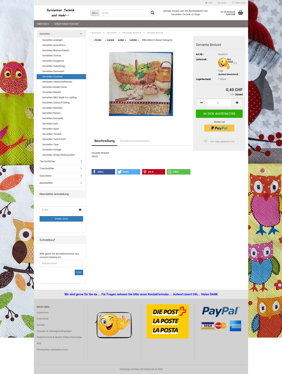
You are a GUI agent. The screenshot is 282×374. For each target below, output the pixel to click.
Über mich (43, 24)
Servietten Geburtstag (53, 66)
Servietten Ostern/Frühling (55, 102)
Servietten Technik (52, 134)
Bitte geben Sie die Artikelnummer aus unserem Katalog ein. (59, 255)
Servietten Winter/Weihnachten (58, 155)
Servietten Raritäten (52, 107)
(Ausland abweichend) (228, 74)
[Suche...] (94, 13)
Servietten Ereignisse (53, 60)
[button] (209, 2)
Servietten (45, 33)
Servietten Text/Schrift (54, 139)
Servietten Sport (50, 128)
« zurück (109, 40)
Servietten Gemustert (53, 71)
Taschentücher (47, 161)
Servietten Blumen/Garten (55, 50)
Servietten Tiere (50, 144)
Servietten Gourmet (52, 76)
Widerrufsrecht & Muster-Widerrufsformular (59, 337)
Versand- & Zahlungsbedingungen (54, 331)
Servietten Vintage (51, 149)
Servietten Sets (50, 123)
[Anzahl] (219, 103)
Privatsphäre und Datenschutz (52, 349)
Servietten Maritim (51, 92)
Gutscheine (45, 175)
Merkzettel (238, 2)
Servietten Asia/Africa (53, 45)
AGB (39, 343)
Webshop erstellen (129, 369)
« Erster (97, 40)
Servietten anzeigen (52, 40)
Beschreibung (104, 141)
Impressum (43, 312)
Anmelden (61, 219)
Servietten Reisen (51, 113)
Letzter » (134, 40)
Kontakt (41, 324)
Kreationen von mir (67, 24)
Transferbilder (47, 168)
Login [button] (222, 2)
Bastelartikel (46, 183)
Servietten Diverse (51, 55)
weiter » (122, 40)
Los (79, 272)
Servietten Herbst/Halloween (57, 81)
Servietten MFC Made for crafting (59, 97)
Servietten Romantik (52, 118)
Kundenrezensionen (135, 141)
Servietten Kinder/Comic (54, 87)
